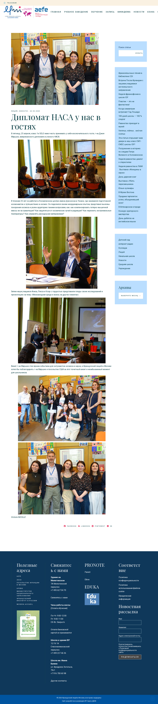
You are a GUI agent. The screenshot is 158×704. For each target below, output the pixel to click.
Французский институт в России (27, 600)
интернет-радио (125, 244)
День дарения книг (127, 177)
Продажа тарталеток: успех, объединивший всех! (128, 199)
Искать (139, 53)
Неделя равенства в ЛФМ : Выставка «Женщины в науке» (130, 169)
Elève (87, 579)
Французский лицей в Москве (73, 698)
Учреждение (124, 268)
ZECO (19, 580)
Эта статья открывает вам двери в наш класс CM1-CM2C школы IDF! (130, 141)
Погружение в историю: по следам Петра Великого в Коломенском (130, 151)
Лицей (14, 111)
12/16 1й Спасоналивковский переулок (60, 646)
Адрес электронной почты (129, 636)
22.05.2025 (35, 111)
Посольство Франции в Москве (28, 584)
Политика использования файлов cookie (129, 588)
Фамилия (122, 627)
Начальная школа (126, 256)
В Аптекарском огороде (129, 207)
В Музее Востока (126, 192)
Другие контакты (59, 681)
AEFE (19, 576)
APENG (20, 588)
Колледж (122, 248)
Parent (87, 572)
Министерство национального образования (25, 593)
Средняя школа (125, 264)
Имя (120, 619)
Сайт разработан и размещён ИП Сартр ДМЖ (79, 701)
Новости (23, 111)
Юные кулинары (126, 188)
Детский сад (124, 240)
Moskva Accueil (25, 604)
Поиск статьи (124, 47)
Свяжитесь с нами (59, 597)
